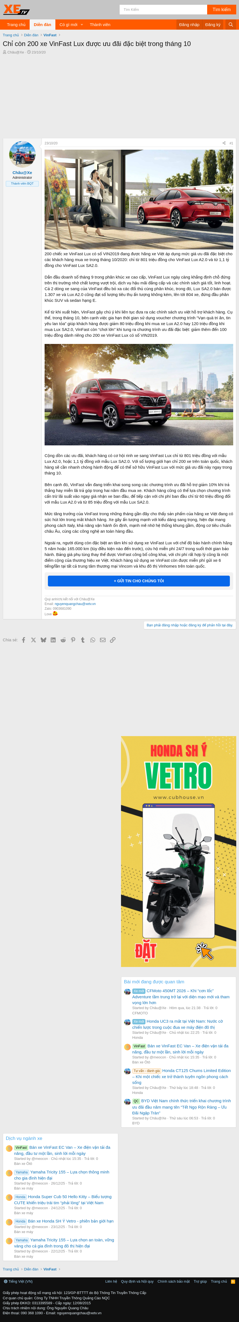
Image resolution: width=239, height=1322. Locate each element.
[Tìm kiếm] (163, 9)
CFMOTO (140, 1013)
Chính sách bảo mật (174, 1281)
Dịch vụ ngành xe (24, 1138)
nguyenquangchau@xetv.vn (75, 604)
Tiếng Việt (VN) (18, 1281)
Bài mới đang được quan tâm (154, 981)
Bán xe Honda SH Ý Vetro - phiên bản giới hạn (64, 1221)
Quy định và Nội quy (137, 1281)
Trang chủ (16, 24)
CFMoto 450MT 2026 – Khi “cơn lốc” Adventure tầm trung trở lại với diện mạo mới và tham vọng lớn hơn (181, 996)
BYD (136, 1123)
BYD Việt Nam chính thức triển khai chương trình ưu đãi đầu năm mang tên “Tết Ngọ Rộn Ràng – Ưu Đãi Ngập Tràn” (181, 1106)
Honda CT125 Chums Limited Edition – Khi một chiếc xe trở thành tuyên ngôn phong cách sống (181, 1076)
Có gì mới (68, 24)
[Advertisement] (119, 96)
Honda (137, 1037)
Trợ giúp (200, 1281)
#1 (231, 143)
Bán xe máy (23, 1188)
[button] (82, 24)
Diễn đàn (42, 24)
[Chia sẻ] (224, 143)
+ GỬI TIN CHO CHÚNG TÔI (139, 581)
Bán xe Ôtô (141, 1062)
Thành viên (100, 24)
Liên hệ (111, 1281)
